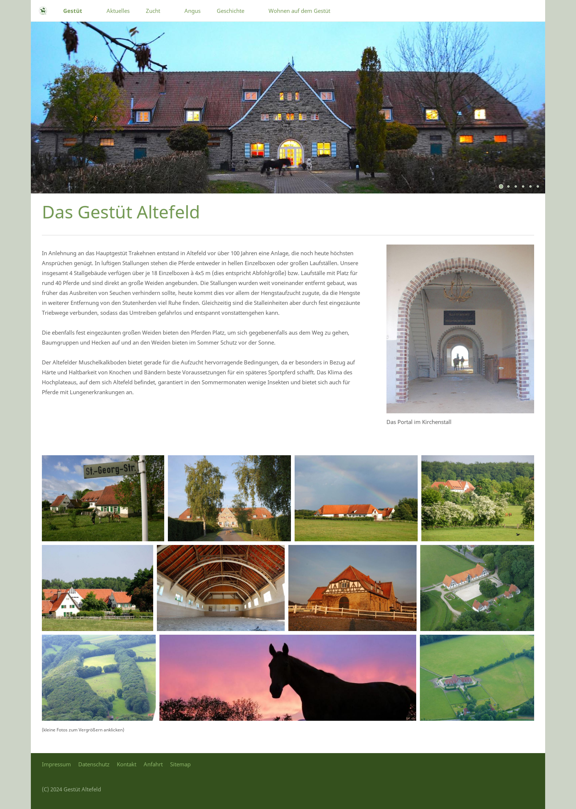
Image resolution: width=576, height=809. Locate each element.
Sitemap (180, 764)
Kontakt (126, 764)
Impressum (56, 764)
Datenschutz (93, 764)
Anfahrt (153, 764)
